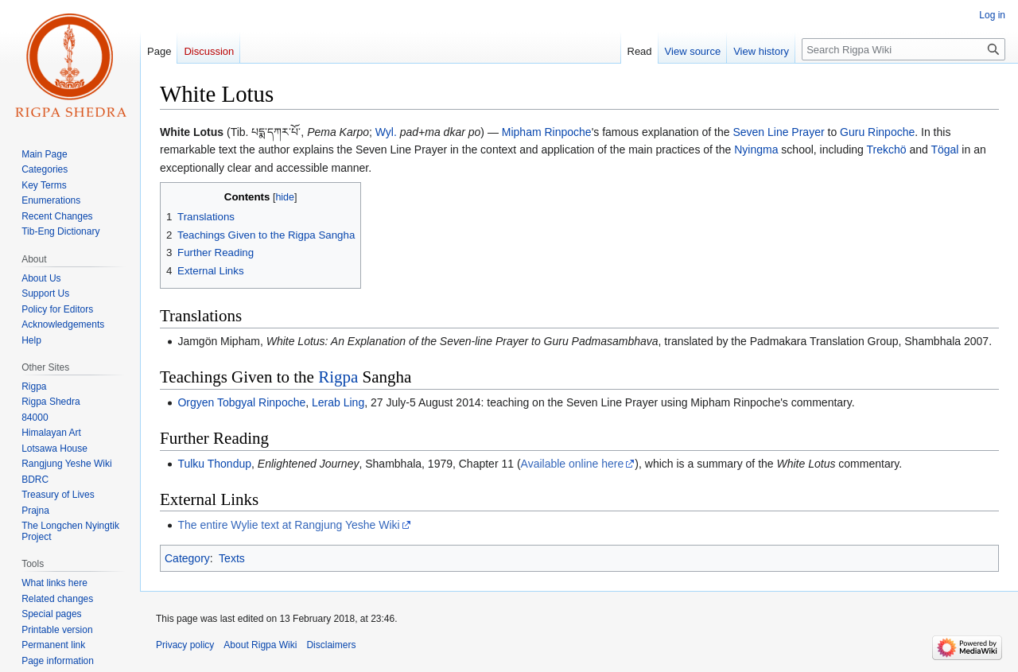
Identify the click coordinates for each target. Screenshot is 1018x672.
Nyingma (756, 149)
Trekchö (887, 149)
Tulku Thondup (214, 463)
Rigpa (338, 376)
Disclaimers (331, 645)
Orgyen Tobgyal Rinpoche (241, 402)
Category (187, 558)
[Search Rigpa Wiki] (903, 49)
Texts (232, 558)
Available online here (572, 463)
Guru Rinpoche (877, 132)
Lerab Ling (338, 402)
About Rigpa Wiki (260, 645)
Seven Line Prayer (778, 132)
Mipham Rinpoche (547, 132)
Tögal (944, 149)
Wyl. (386, 132)
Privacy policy (185, 645)
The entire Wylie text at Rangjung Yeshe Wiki (288, 525)
